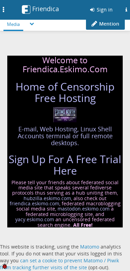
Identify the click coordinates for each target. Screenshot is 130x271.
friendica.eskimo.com (34, 203)
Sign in (101, 9)
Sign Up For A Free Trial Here (65, 165)
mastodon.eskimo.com (84, 208)
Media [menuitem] (13, 24)
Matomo (89, 246)
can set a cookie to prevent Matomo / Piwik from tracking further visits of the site (59, 264)
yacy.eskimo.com (34, 219)
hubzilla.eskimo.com (47, 198)
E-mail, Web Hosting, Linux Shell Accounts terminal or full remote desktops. (65, 136)
